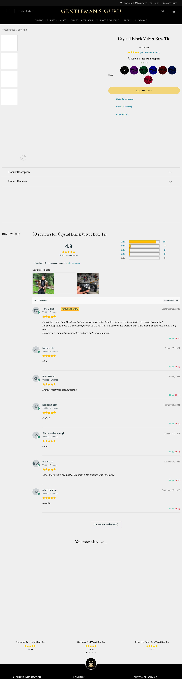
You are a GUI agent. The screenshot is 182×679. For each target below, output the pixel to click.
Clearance (141, 20)
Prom (128, 20)
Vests (64, 20)
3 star (123, 250)
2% (165, 250)
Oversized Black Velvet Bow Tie (30, 642)
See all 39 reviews (72, 263)
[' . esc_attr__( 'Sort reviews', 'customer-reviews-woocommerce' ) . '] (170, 300)
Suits (53, 20)
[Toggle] (170, 173)
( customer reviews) (150, 52)
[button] (8, 11)
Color (110, 75)
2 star (123, 254)
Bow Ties (22, 30)
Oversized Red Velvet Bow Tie (91, 642)
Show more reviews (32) (106, 524)
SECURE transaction (125, 99)
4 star (123, 246)
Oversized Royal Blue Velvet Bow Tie (152, 642)
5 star (123, 242)
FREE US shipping (124, 107)
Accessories (89, 20)
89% (164, 242)
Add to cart (144, 90)
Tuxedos (40, 20)
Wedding (115, 20)
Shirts (74, 20)
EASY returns (122, 114)
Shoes (103, 20)
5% (165, 246)
